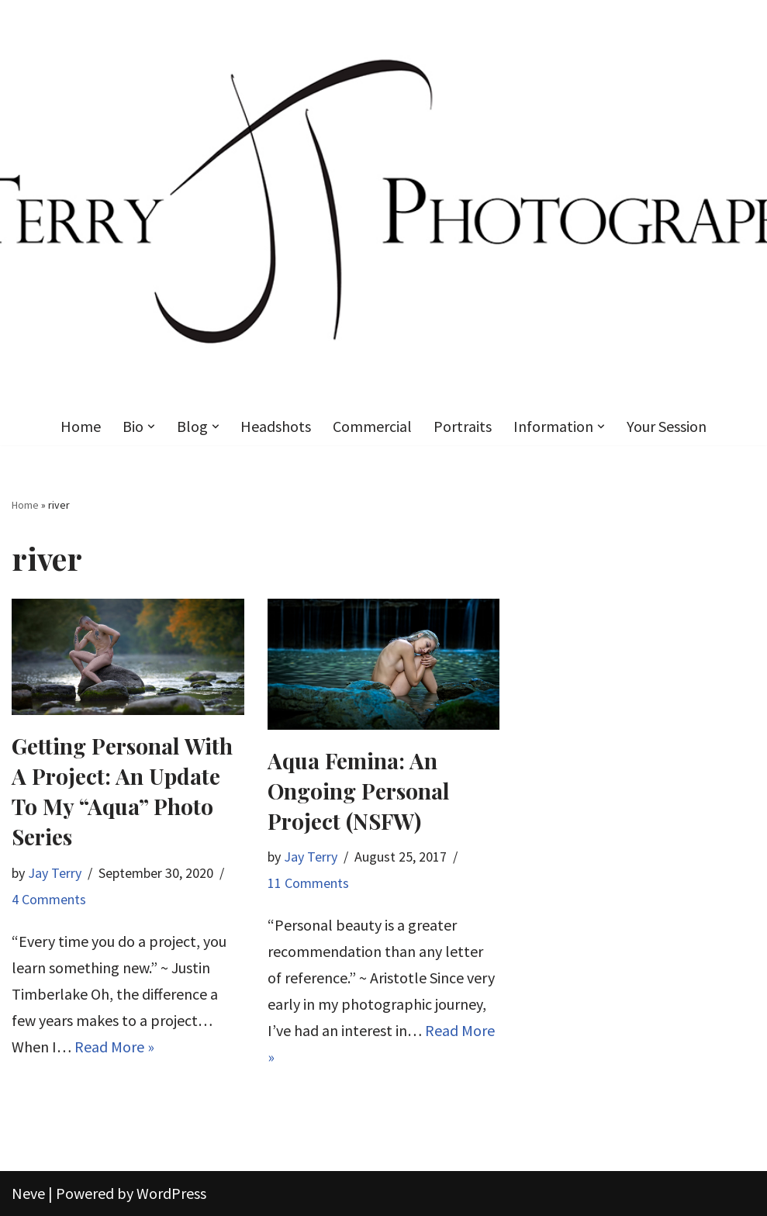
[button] (151, 426)
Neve (28, 1193)
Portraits (463, 426)
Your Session (667, 426)
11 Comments (308, 883)
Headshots (276, 426)
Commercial (373, 426)
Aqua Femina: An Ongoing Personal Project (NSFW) (359, 790)
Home (80, 426)
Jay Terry (54, 873)
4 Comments (49, 899)
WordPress (171, 1193)
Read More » (114, 1046)
